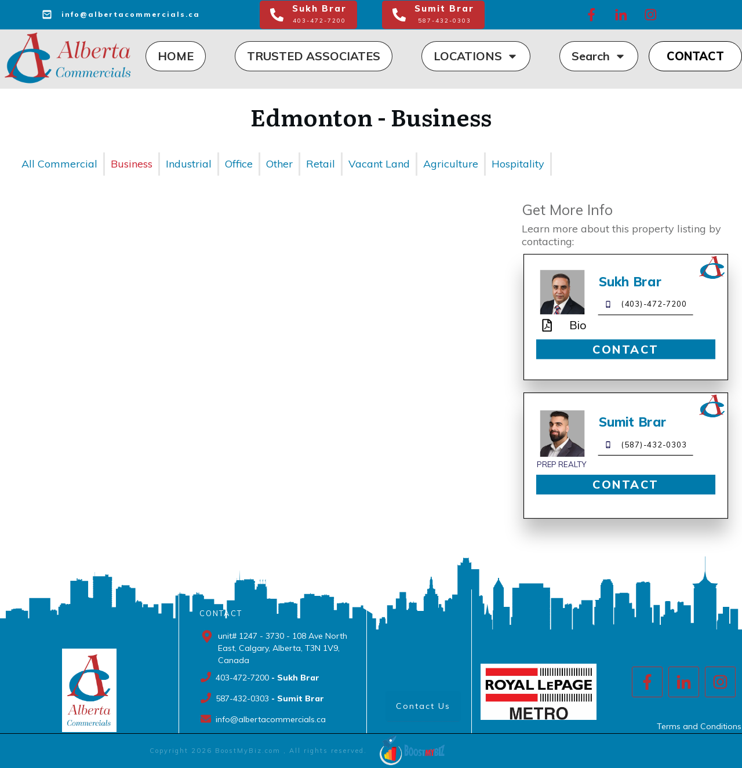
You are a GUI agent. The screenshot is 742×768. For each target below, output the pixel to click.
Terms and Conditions (699, 726)
